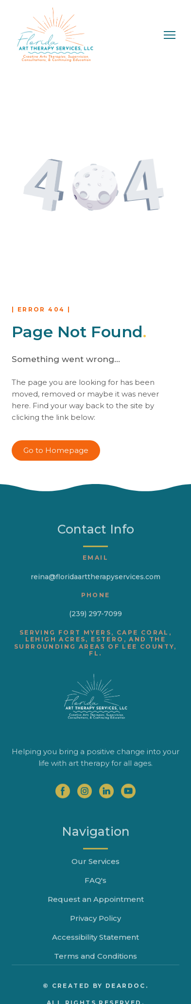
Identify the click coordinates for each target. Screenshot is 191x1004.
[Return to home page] (55, 35)
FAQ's (95, 894)
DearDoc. (126, 1000)
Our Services (95, 875)
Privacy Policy (95, 932)
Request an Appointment (96, 913)
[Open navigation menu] (169, 35)
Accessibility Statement (95, 951)
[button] (56, 450)
